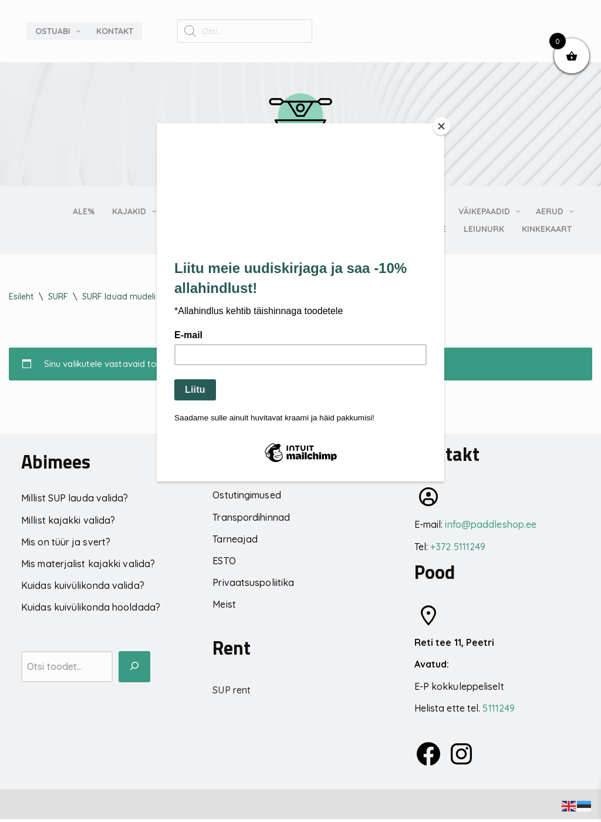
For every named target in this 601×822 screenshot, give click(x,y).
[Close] (441, 126)
